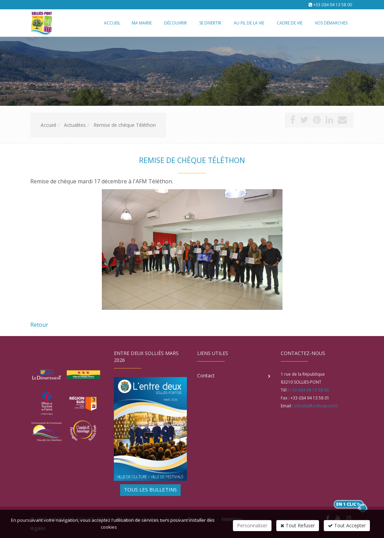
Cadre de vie (289, 23)
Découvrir (175, 23)
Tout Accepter (347, 525)
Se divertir (210, 23)
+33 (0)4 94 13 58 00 (332, 5)
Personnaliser (252, 525)
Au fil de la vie (249, 23)
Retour (39, 324)
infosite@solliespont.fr (316, 406)
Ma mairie (142, 23)
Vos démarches (331, 23)
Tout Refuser (297, 525)
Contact (206, 375)
